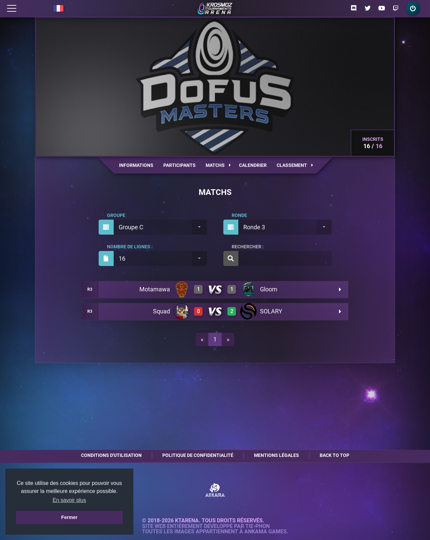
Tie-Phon (257, 526)
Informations (136, 165)
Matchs (218, 165)
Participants (179, 165)
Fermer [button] (69, 517)
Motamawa (154, 289)
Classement (295, 165)
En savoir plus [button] (69, 500)
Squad (161, 311)
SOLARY (271, 311)
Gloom (268, 289)
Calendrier (253, 165)
